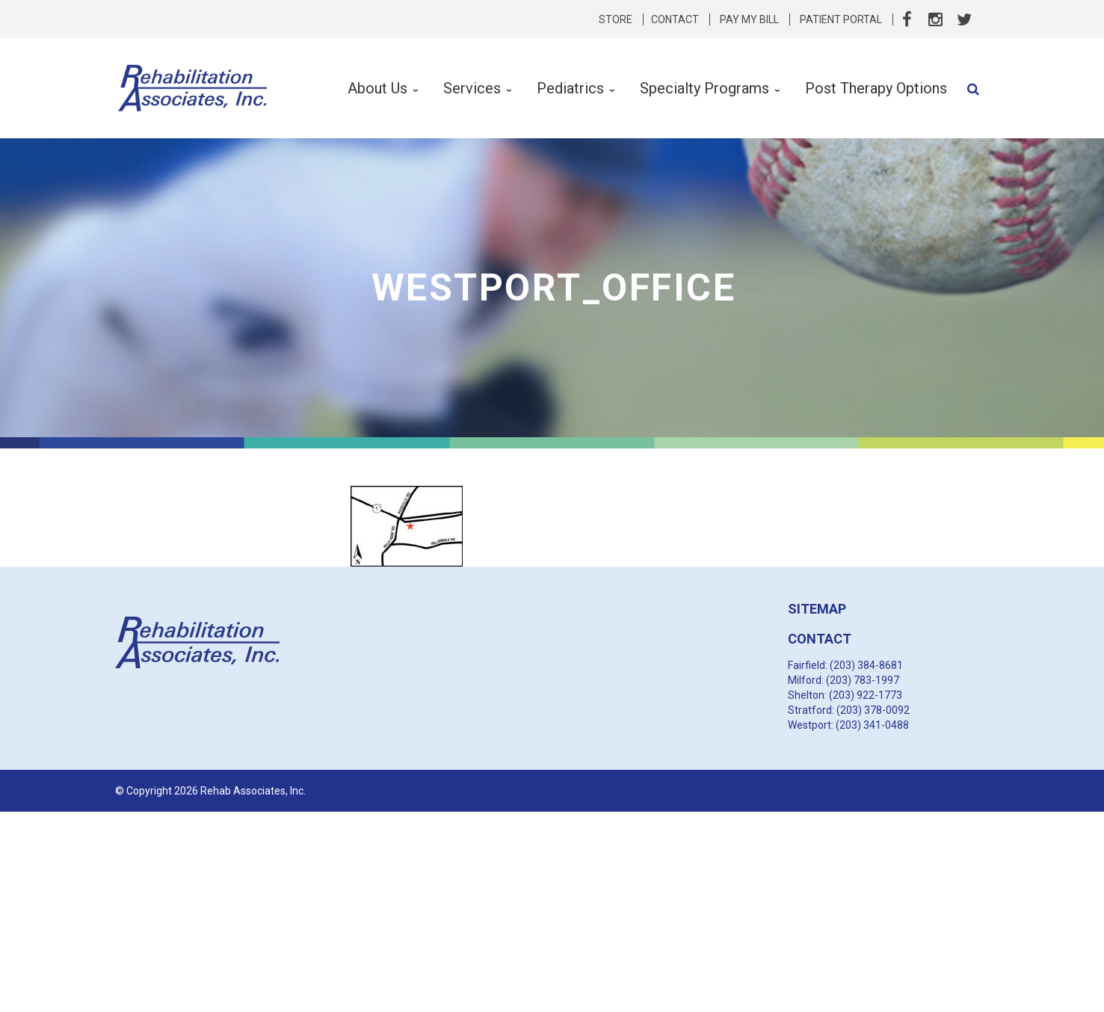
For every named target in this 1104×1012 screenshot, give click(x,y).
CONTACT (819, 639)
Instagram (936, 19)
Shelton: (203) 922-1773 (845, 695)
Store (615, 19)
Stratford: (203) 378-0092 (849, 710)
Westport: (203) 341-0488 (848, 725)
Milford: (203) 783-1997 (843, 680)
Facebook (907, 19)
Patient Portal (841, 19)
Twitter (964, 19)
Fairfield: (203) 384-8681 (845, 665)
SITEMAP (817, 609)
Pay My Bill (749, 19)
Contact (675, 19)
